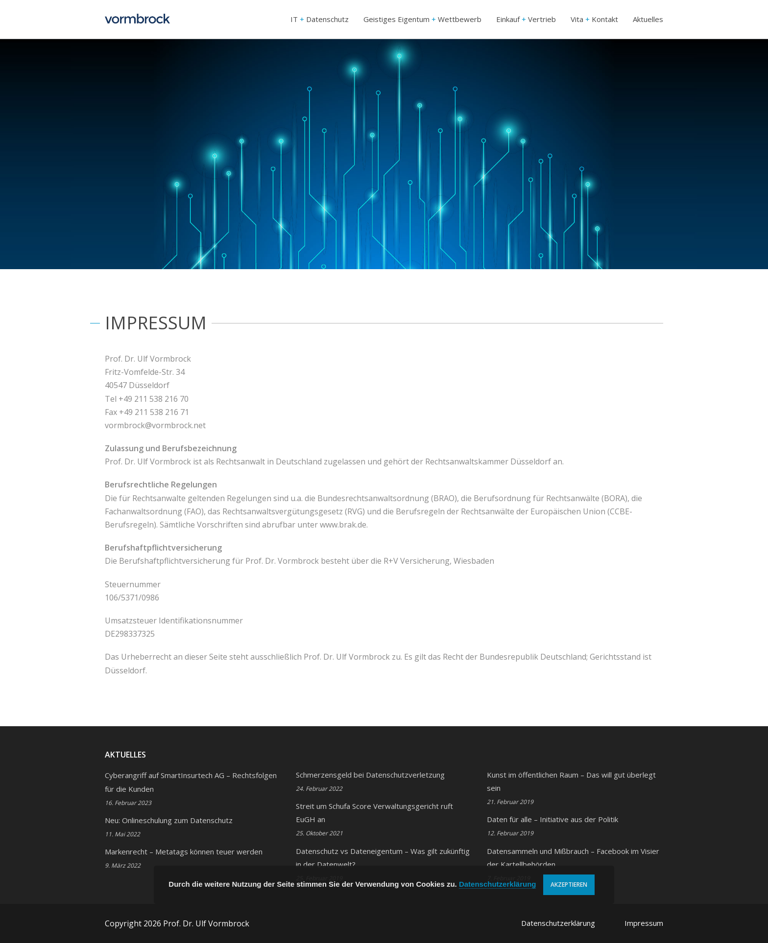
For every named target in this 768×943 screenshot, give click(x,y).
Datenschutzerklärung (558, 923)
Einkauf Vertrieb (526, 19)
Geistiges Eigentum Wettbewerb (422, 19)
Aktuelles (648, 19)
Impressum (643, 923)
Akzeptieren (569, 884)
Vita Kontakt (594, 19)
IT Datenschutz (319, 19)
